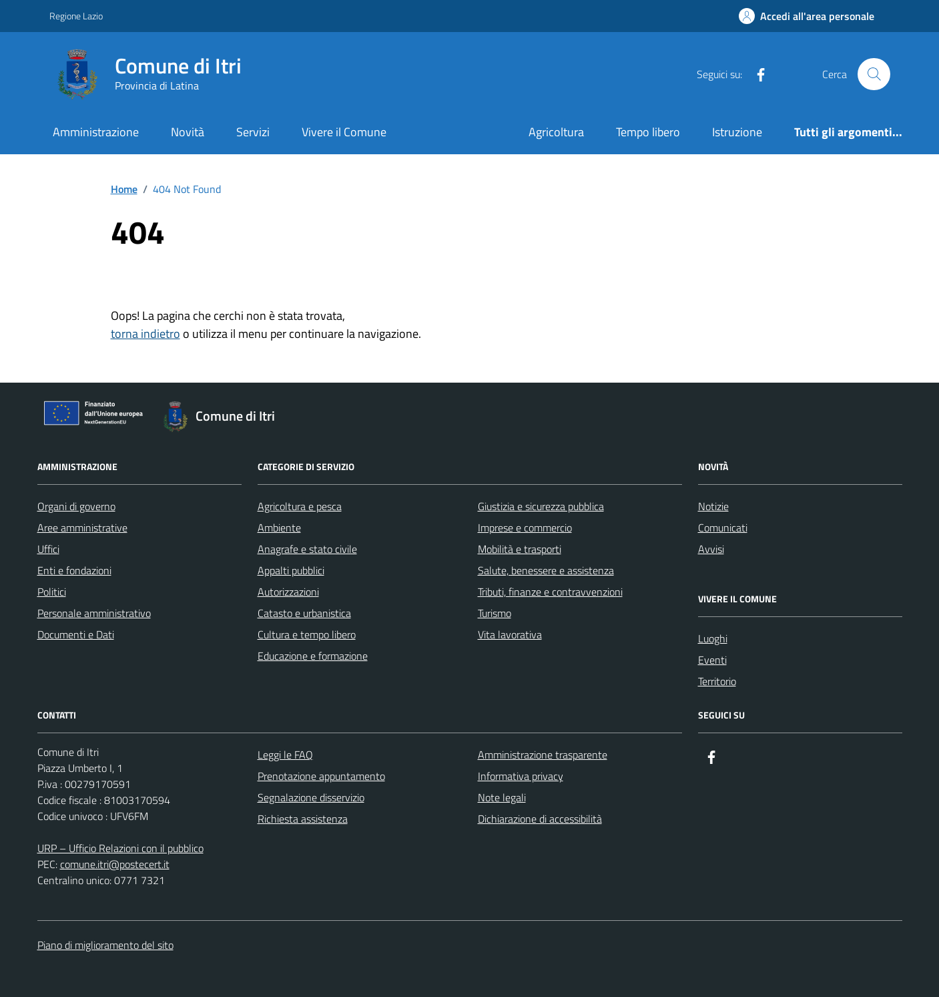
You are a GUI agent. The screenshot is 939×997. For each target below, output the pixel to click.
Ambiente (279, 528)
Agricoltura (556, 132)
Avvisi (711, 549)
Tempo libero (648, 132)
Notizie (713, 506)
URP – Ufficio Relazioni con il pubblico (120, 848)
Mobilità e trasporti (519, 549)
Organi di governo (76, 506)
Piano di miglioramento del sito (105, 945)
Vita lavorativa (510, 634)
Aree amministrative (82, 528)
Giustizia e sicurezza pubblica (541, 506)
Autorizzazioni (288, 592)
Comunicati (722, 528)
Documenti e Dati (75, 634)
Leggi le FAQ (285, 755)
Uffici (48, 549)
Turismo (494, 613)
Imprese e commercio (525, 528)
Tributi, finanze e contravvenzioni (550, 592)
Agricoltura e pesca (300, 506)
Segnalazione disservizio (311, 797)
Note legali (502, 797)
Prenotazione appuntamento (321, 776)
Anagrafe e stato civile (307, 549)
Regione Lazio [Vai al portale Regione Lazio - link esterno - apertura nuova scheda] (76, 16)
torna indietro (145, 334)
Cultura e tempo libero (307, 634)
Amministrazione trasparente (542, 755)
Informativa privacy (520, 776)
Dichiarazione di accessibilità (540, 819)
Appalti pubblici (291, 570)
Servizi (253, 132)
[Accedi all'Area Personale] (806, 16)
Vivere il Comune (344, 132)
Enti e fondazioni (74, 570)
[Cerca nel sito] (874, 74)
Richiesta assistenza (303, 819)
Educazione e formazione (313, 656)
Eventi (712, 660)
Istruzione (737, 132)
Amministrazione (96, 132)
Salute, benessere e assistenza (546, 570)
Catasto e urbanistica (304, 613)
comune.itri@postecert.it (115, 864)
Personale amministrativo (94, 613)
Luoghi (712, 638)
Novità (187, 132)
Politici (51, 592)
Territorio (717, 681)
